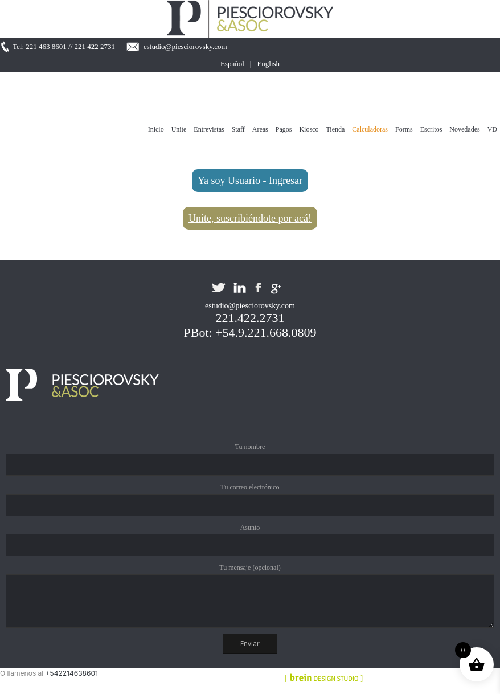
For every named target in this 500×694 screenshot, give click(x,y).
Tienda (335, 129)
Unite (179, 129)
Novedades (464, 129)
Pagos (284, 129)
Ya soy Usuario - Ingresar (250, 180)
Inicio (156, 129)
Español (232, 63)
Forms (404, 129)
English (268, 63)
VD (492, 129)
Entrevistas (209, 129)
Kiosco (308, 129)
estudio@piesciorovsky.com (185, 46)
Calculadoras (370, 129)
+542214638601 (72, 673)
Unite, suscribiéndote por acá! (250, 218)
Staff (238, 129)
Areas (260, 129)
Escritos (431, 129)
